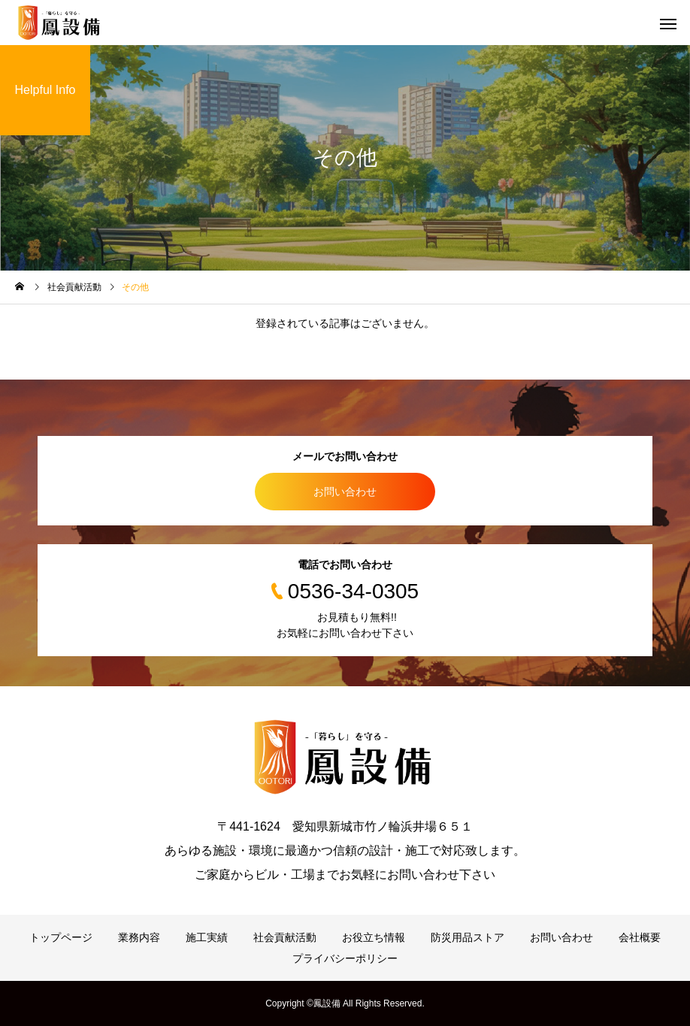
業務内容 (139, 937)
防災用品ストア (467, 937)
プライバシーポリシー (345, 958)
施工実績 (207, 937)
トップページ (60, 937)
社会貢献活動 (284, 937)
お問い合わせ (345, 492)
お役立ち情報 (373, 937)
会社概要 (640, 937)
